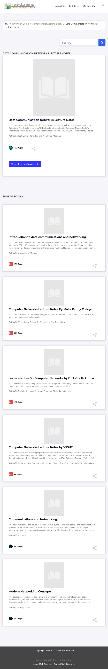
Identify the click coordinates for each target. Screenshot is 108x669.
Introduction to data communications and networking (47, 237)
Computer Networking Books (47, 23)
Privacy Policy (42, 659)
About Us (60, 6)
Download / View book (24, 164)
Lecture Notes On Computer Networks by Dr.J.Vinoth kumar (51, 378)
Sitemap (47, 664)
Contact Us (89, 6)
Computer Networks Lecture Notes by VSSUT (41, 447)
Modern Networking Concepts (30, 591)
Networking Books (20, 23)
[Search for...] (79, 42)
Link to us (74, 6)
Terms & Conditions (63, 659)
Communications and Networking (33, 519)
